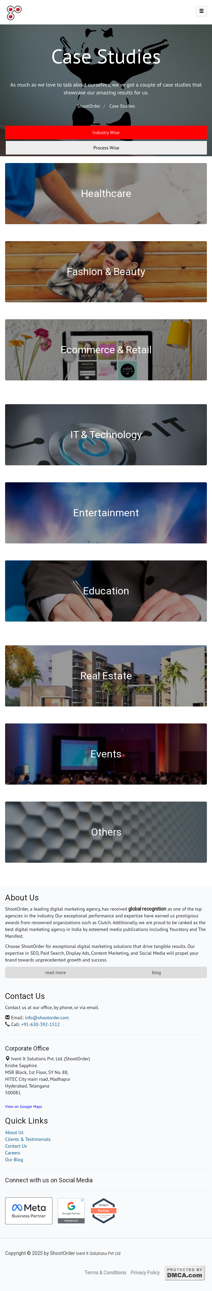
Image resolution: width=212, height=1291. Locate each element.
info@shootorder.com (47, 1018)
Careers (12, 1153)
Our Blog (14, 1159)
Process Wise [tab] (106, 148)
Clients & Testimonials (28, 1139)
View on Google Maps (23, 1106)
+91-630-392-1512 (40, 1024)
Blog (156, 972)
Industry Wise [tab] (105, 132)
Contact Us (16, 1146)
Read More (55, 972)
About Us (14, 1132)
